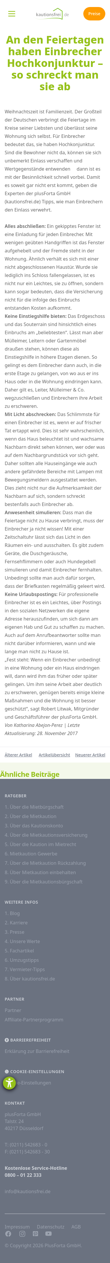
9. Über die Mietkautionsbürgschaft (44, 882)
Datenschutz (51, 1227)
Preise (94, 13)
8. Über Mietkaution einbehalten (40, 872)
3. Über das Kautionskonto (34, 825)
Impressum (17, 1227)
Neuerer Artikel (90, 755)
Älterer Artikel (18, 755)
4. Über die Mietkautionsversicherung (46, 835)
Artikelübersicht (54, 755)
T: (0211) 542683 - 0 (26, 1144)
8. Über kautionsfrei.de (30, 979)
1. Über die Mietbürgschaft (34, 807)
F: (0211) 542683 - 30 (27, 1151)
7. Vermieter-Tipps (25, 969)
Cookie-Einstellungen (28, 1083)
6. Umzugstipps (22, 960)
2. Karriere (16, 922)
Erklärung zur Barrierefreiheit (37, 1051)
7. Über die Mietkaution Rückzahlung (45, 863)
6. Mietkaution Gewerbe (31, 853)
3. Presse (14, 932)
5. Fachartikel (19, 950)
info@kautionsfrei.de (27, 1191)
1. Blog (12, 913)
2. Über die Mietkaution (30, 816)
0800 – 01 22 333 (23, 1175)
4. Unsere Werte (22, 941)
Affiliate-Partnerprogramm (34, 1019)
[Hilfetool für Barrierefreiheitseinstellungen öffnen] (9, 1083)
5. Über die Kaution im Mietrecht (40, 844)
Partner (13, 1010)
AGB (76, 1227)
